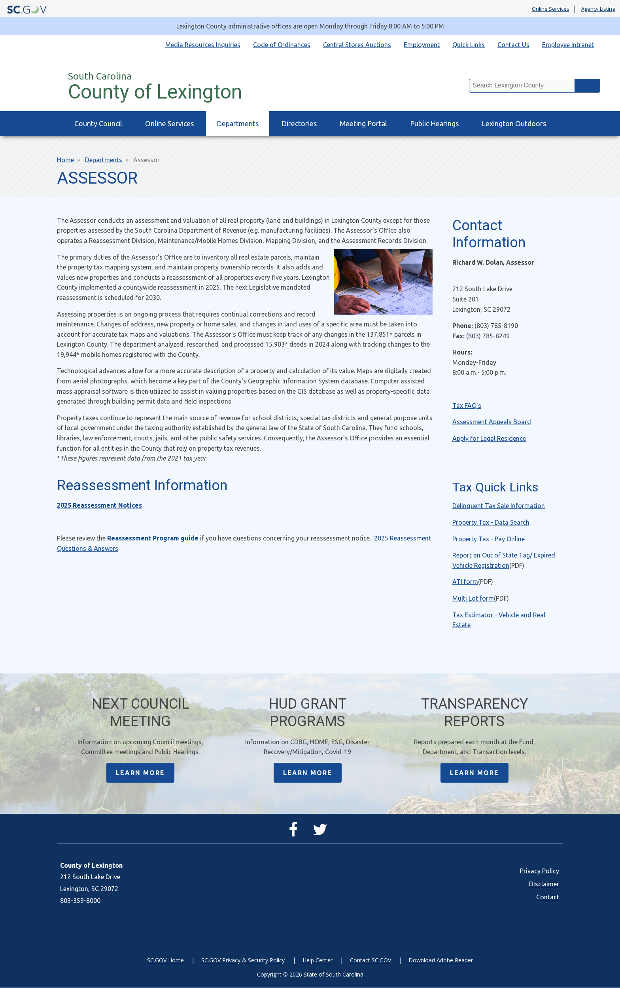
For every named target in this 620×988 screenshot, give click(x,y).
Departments (238, 123)
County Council (98, 123)
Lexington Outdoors (514, 123)
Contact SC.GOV (370, 960)
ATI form (465, 581)
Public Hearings (434, 123)
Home (65, 159)
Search (587, 86)
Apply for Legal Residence (489, 438)
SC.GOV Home (165, 960)
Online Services (550, 9)
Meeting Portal (363, 123)
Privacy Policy (539, 871)
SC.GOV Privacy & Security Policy (243, 960)
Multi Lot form (473, 598)
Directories (299, 123)
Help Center (317, 960)
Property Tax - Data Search (490, 522)
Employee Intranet (568, 44)
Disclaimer (544, 884)
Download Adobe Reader (440, 960)
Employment (422, 44)
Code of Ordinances (281, 44)
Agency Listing (598, 9)
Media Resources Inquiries (202, 44)
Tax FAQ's (466, 405)
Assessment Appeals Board (491, 421)
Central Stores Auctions (357, 44)
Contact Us (513, 44)
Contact (547, 897)
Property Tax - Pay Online (488, 538)
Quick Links (468, 44)
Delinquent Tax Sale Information (498, 505)
